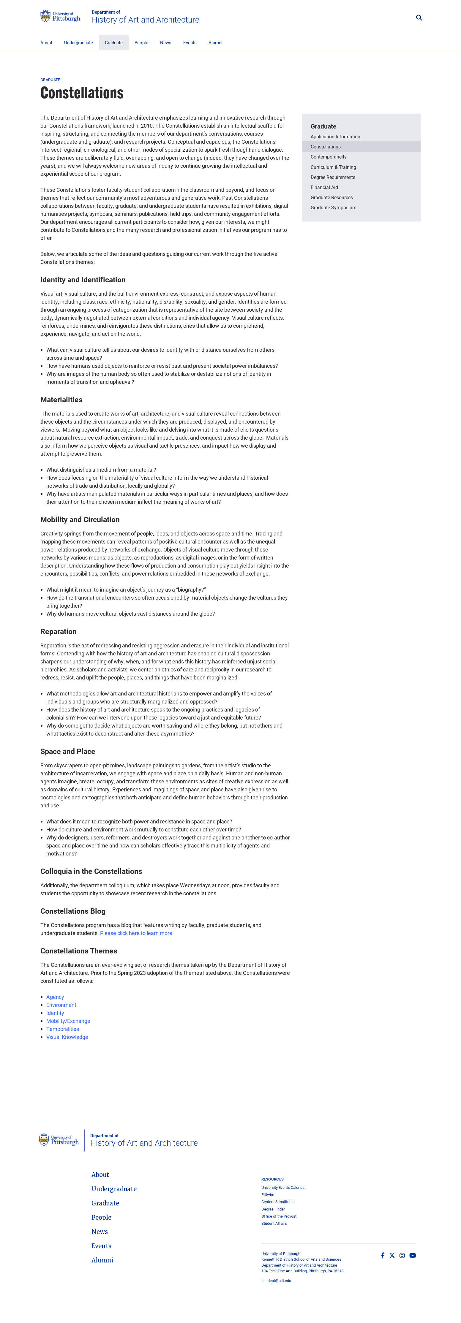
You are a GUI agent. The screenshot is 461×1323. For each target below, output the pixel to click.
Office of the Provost (278, 1216)
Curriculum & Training (333, 167)
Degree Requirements (333, 177)
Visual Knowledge (67, 1036)
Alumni (215, 42)
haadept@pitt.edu (276, 1280)
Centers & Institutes (278, 1201)
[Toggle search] (419, 18)
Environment (61, 1004)
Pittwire (267, 1194)
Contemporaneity (329, 156)
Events (190, 42)
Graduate (114, 42)
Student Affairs (274, 1223)
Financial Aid (324, 187)
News (165, 42)
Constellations (326, 146)
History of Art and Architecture (145, 16)
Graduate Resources (332, 197)
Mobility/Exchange (68, 1020)
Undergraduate (78, 42)
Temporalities (62, 1028)
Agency (55, 996)
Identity (55, 1012)
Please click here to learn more (136, 933)
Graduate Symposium (333, 207)
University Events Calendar (283, 1187)
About (46, 42)
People (141, 42)
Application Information (335, 136)
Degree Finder (273, 1209)
